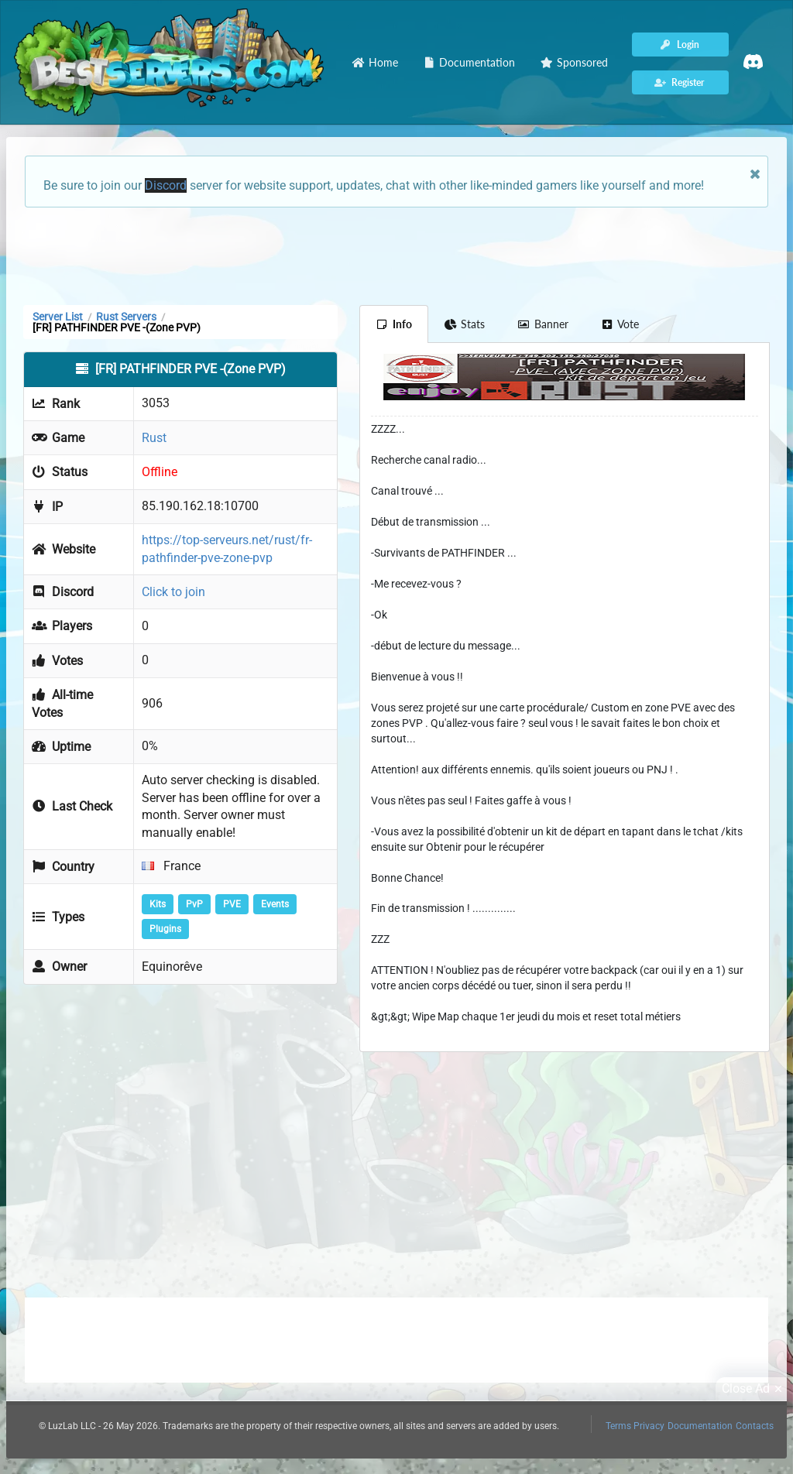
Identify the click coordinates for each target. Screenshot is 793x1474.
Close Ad (754, 1388)
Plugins (165, 929)
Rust (154, 437)
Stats (465, 324)
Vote (620, 324)
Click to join (173, 591)
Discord (166, 185)
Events (275, 904)
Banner (542, 324)
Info (394, 324)
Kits (157, 904)
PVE (232, 904)
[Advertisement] (396, 255)
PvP (194, 904)
